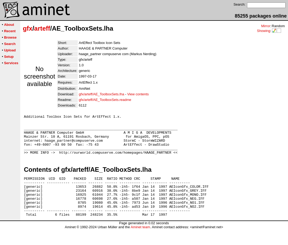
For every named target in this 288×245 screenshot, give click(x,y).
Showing (263, 31)
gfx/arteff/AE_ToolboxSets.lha (101, 94)
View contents (138, 94)
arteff (42, 28)
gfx (27, 28)
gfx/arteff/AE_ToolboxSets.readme (105, 100)
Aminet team (140, 243)
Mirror (265, 26)
